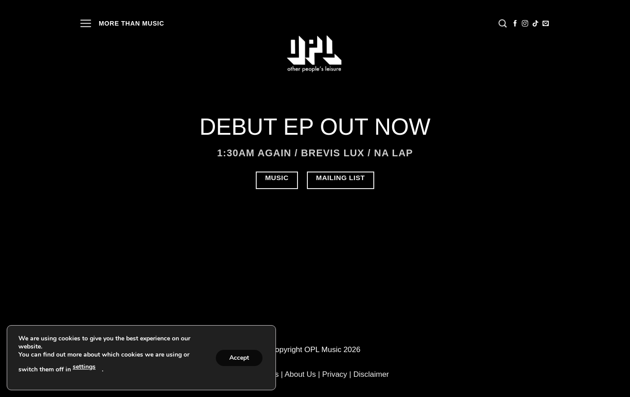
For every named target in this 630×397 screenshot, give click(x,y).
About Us (300, 374)
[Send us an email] (545, 23)
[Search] (503, 24)
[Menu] (85, 23)
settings (84, 366)
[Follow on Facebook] (515, 23)
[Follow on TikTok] (535, 23)
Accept (239, 357)
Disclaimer (371, 374)
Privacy (334, 374)
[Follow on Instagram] (525, 23)
